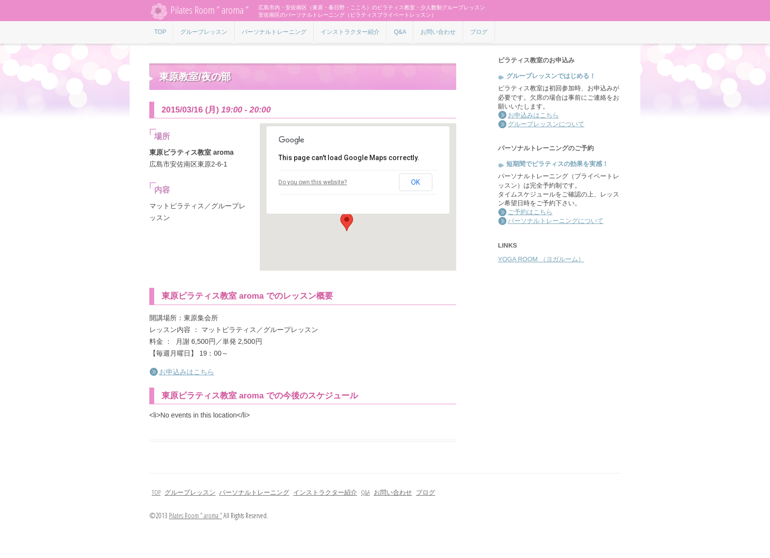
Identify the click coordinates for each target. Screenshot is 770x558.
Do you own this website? (312, 182)
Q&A (400, 31)
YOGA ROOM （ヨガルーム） (541, 259)
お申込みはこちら (186, 372)
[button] (346, 222)
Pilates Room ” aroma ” (198, 11)
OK (415, 182)
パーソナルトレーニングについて (556, 220)
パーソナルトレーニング (274, 31)
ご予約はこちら (530, 212)
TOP (160, 31)
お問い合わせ (438, 31)
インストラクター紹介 (350, 31)
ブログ (479, 31)
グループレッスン (203, 31)
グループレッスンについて (546, 124)
